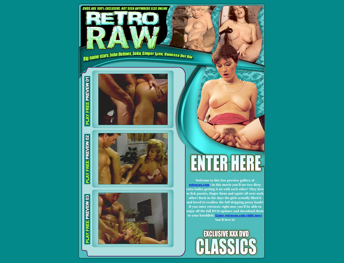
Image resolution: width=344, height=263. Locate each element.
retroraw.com (199, 185)
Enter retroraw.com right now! (238, 215)
